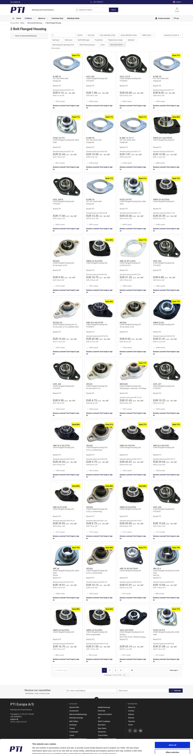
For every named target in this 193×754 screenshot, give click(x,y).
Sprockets (101, 725)
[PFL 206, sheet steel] (100, 125)
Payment (131, 721)
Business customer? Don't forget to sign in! (66, 107)
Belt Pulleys (73, 721)
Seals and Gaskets (105, 714)
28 (132, 670)
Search (113, 10)
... (126, 670)
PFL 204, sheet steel (160, 78)
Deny (172, 747)
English (178, 2)
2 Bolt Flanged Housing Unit (96, 78)
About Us (131, 707)
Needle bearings (104, 707)
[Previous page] (60, 670)
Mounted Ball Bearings (34, 23)
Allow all (172, 732)
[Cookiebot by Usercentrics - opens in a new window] (16, 749)
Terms (130, 725)
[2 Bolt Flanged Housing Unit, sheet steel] (66, 125)
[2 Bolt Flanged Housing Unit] (100, 63)
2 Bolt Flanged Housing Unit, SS (65, 324)
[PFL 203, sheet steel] (133, 125)
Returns (131, 718)
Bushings (73, 725)
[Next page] (174, 670)
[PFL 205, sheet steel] (66, 63)
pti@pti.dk (14, 719)
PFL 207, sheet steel (94, 201)
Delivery (131, 714)
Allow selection (172, 740)
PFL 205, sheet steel (60, 78)
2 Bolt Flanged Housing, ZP (130, 263)
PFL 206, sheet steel (94, 140)
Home (22, 23)
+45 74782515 (16, 717)
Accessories (74, 711)
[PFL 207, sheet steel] (100, 186)
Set (99, 718)
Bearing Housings (76, 718)
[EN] (32, 10)
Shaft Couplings (104, 721)
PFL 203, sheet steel (127, 140)
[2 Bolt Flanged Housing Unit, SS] (66, 309)
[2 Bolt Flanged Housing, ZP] (133, 248)
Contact (131, 711)
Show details (129, 749)
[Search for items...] (64, 35)
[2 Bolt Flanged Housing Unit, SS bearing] (133, 617)
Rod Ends (101, 711)
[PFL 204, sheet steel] (167, 63)
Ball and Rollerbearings (78, 714)
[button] (29, 18)
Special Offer (74, 707)
